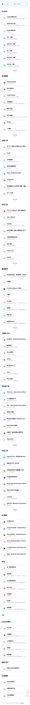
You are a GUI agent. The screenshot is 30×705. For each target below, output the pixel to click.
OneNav (22, 703)
